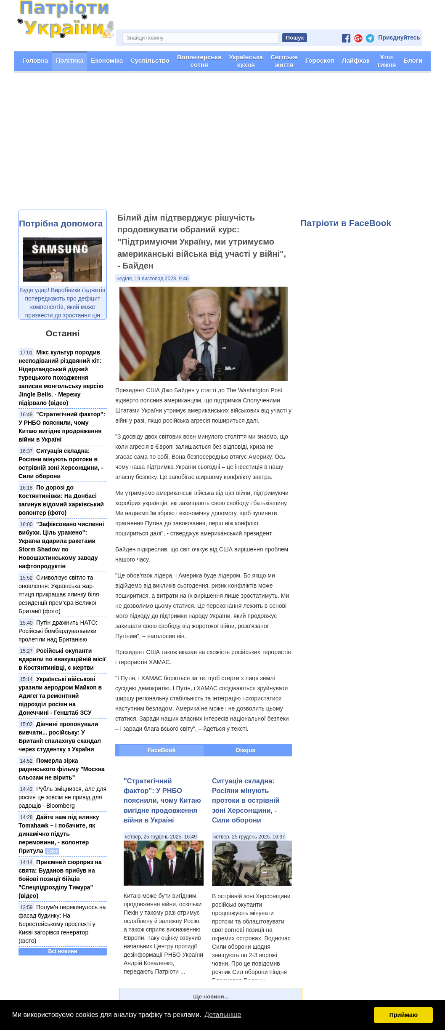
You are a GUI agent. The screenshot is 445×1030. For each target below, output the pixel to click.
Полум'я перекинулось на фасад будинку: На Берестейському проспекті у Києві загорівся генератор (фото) (62, 924)
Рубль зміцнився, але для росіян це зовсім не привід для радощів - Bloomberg (62, 797)
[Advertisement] (222, 146)
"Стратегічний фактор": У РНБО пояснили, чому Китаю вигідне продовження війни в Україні (162, 800)
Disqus (246, 750)
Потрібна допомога (61, 223)
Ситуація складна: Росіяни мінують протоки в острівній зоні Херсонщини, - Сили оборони (246, 800)
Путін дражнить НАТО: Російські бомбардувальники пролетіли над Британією (58, 631)
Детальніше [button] (222, 1014)
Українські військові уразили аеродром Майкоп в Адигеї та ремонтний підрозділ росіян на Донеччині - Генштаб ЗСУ (60, 696)
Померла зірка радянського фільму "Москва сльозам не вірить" (62, 769)
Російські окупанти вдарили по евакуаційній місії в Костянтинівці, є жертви (62, 659)
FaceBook (162, 750)
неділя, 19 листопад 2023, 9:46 (153, 279)
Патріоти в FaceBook (345, 223)
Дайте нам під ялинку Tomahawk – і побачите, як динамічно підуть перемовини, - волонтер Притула (59, 834)
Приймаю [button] (403, 1014)
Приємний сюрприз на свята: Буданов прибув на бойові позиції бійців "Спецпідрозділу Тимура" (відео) (60, 879)
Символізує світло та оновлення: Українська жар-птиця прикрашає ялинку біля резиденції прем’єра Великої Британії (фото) (59, 594)
